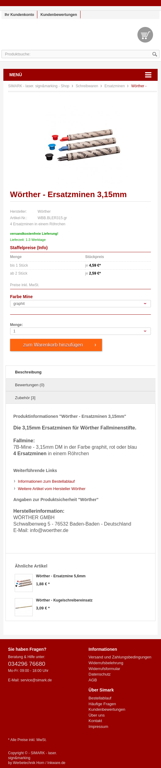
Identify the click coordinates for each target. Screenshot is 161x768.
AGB (92, 680)
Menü (15, 74)
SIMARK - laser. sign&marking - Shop (80, 37)
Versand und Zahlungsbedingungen (119, 657)
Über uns (96, 715)
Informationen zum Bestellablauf (46, 481)
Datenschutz (99, 674)
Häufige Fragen (102, 704)
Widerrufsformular (104, 668)
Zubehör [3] (25, 397)
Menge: (16, 325)
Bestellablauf (99, 698)
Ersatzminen (115, 86)
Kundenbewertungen (58, 15)
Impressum (98, 726)
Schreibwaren (87, 86)
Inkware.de (56, 763)
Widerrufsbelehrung (105, 663)
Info (42, 247)
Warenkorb (145, 35)
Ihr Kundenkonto (19, 15)
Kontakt (95, 720)
